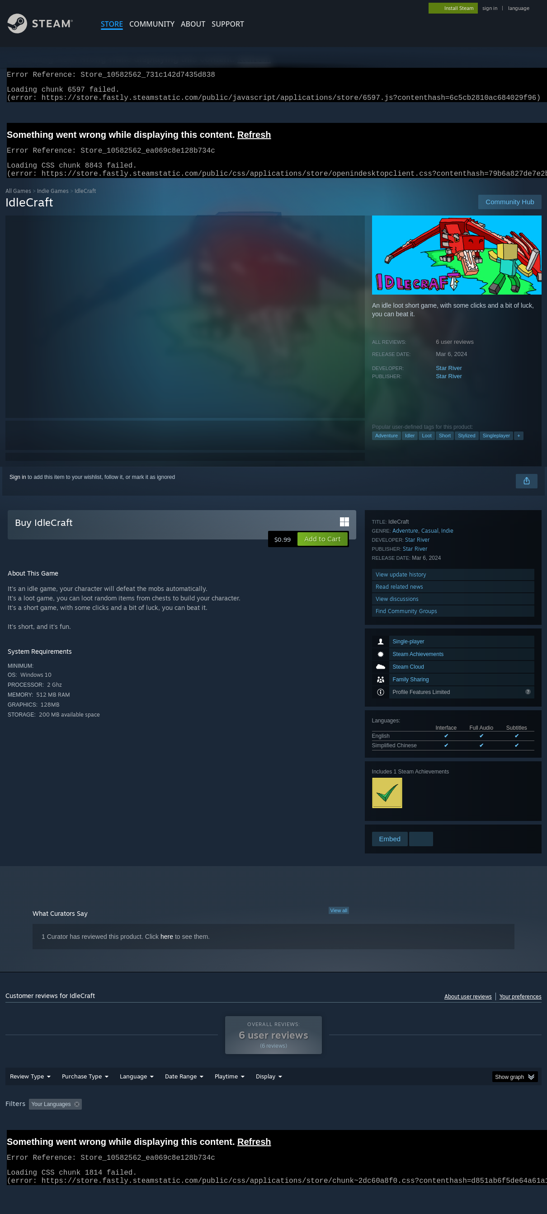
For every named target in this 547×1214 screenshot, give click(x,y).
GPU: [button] (429, 1128)
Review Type (27, 1099)
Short (445, 446)
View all (339, 921)
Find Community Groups (406, 818)
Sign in (17, 488)
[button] (322, 550)
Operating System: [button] (352, 1128)
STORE (112, 24)
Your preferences (521, 1007)
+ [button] (518, 446)
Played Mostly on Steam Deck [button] (277, 1128)
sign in (489, 8)
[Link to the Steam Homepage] (47, 31)
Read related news (399, 793)
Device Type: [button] (469, 1128)
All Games (18, 201)
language (518, 8)
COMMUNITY (151, 24)
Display (265, 1099)
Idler (410, 446)
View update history (401, 781)
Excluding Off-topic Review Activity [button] (142, 1128)
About (193, 24)
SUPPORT (228, 24)
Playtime (226, 1099)
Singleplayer (496, 446)
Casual (430, 737)
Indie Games (53, 201)
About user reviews (468, 1007)
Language (133, 1099)
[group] (273, 1128)
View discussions (397, 805)
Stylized (467, 446)
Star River (449, 378)
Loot (426, 446)
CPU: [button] (399, 1128)
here (166, 947)
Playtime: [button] (212, 1128)
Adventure (386, 446)
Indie (447, 737)
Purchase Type (82, 1099)
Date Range (181, 1099)
